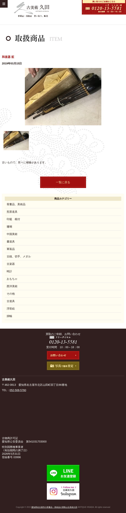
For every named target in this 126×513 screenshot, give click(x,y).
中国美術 (12, 234)
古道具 (11, 301)
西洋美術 (12, 286)
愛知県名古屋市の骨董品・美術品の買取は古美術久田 (54, 507)
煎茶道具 (12, 211)
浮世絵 (11, 308)
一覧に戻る (63, 182)
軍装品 (11, 248)
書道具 (11, 241)
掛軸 (9, 316)
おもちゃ (12, 278)
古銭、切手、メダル (19, 256)
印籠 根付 (13, 219)
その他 (11, 293)
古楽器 (11, 263)
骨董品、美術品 (16, 204)
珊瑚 (9, 226)
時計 (9, 271)
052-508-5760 (18, 390)
